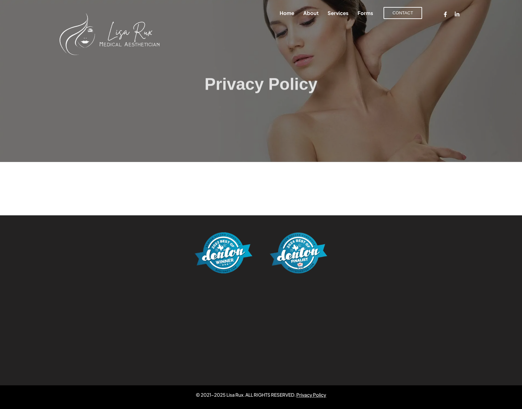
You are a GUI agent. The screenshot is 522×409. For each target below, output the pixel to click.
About (311, 13)
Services (338, 13)
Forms (365, 13)
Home (287, 13)
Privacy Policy (311, 395)
